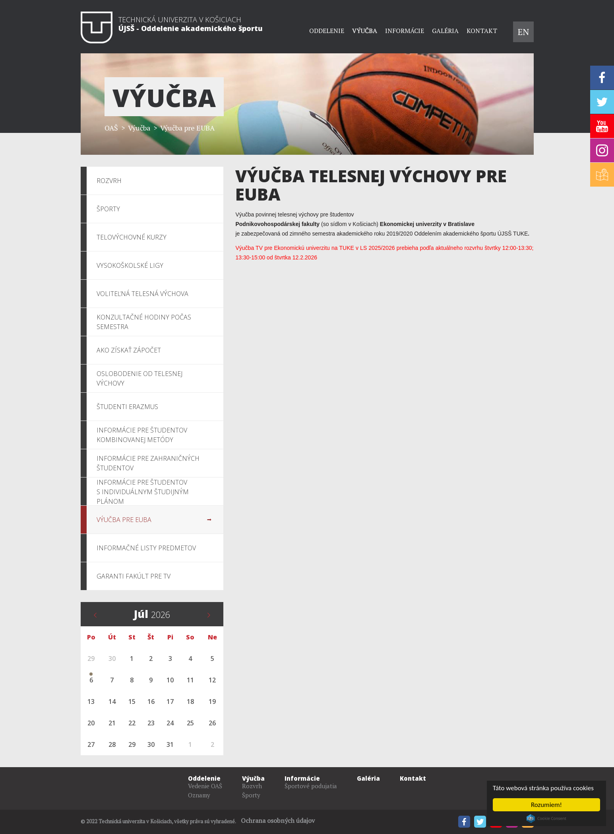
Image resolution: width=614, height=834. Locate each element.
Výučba (364, 30)
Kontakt (482, 30)
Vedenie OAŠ (205, 786)
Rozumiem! (546, 805)
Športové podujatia (311, 786)
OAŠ (111, 128)
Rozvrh (252, 786)
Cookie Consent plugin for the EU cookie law (546, 818)
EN (523, 31)
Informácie (404, 30)
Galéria (445, 30)
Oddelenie (326, 30)
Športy (251, 795)
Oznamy (199, 795)
